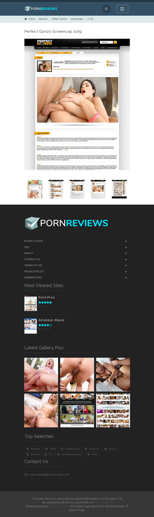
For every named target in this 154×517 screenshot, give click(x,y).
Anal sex (33, 454)
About (28, 253)
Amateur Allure (51, 320)
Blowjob (44, 329)
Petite (93, 454)
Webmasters (33, 277)
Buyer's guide (33, 241)
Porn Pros (46, 297)
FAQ (26, 247)
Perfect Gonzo (59, 19)
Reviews (43, 19)
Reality (43, 306)
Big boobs (33, 449)
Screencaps (77, 19)
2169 (90, 19)
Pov (48, 454)
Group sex (92, 449)
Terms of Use (33, 265)
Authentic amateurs (69, 454)
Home (29, 19)
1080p (50, 449)
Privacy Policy (34, 271)
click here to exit (58, 506)
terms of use (103, 502)
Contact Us (32, 259)
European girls (70, 449)
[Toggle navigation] (122, 9)
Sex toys (110, 449)
